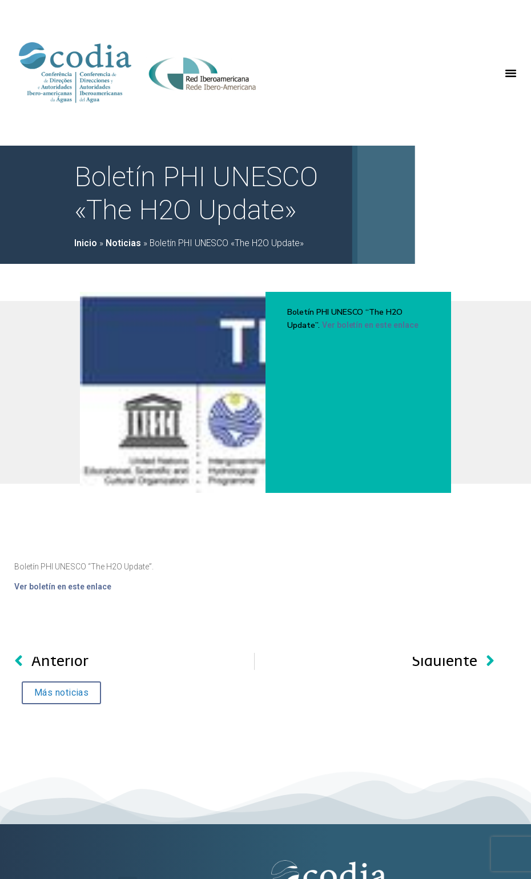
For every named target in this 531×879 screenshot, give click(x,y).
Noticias (123, 243)
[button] (511, 73)
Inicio (85, 243)
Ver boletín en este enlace (370, 325)
